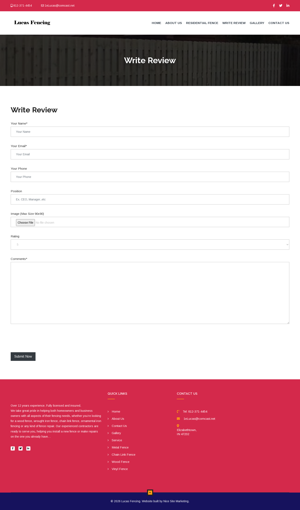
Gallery (257, 23)
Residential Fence (202, 23)
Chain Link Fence (123, 454)
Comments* (19, 259)
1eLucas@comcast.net (199, 418)
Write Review (234, 23)
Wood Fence (120, 461)
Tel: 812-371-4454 (195, 411)
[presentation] (42, 338)
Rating (15, 236)
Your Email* (19, 146)
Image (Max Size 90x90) (27, 213)
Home (156, 23)
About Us (173, 23)
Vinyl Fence (120, 469)
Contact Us (278, 23)
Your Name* (19, 123)
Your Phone (19, 168)
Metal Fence (120, 447)
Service (117, 440)
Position (16, 191)
